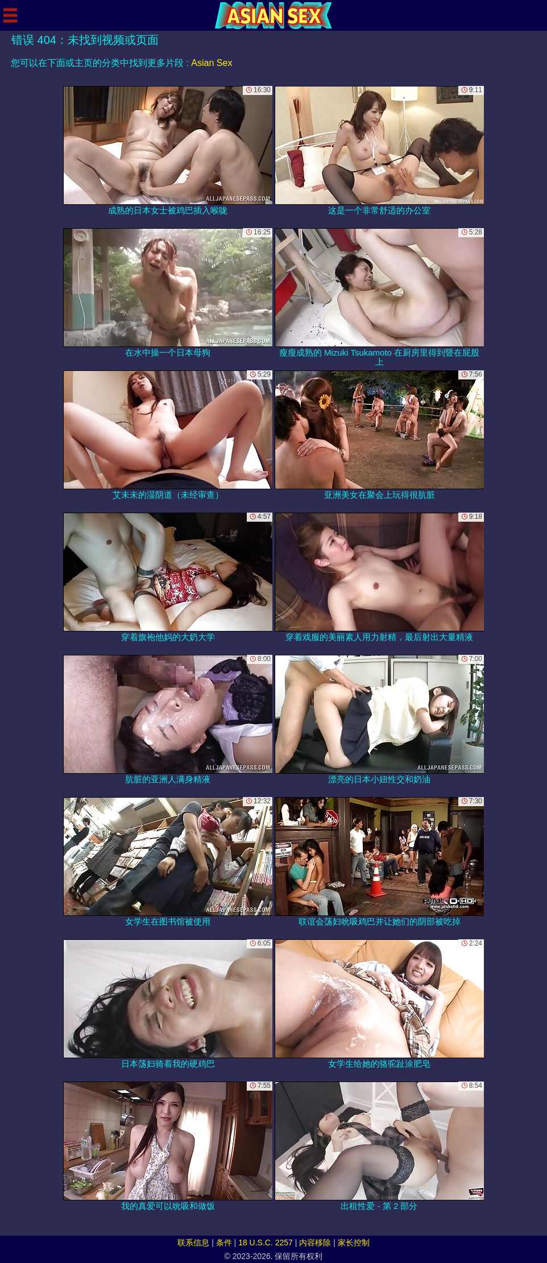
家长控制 (354, 1242)
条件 (224, 1242)
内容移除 (315, 1242)
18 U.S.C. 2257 (265, 1242)
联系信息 (193, 1242)
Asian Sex (211, 63)
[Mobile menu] (10, 15)
